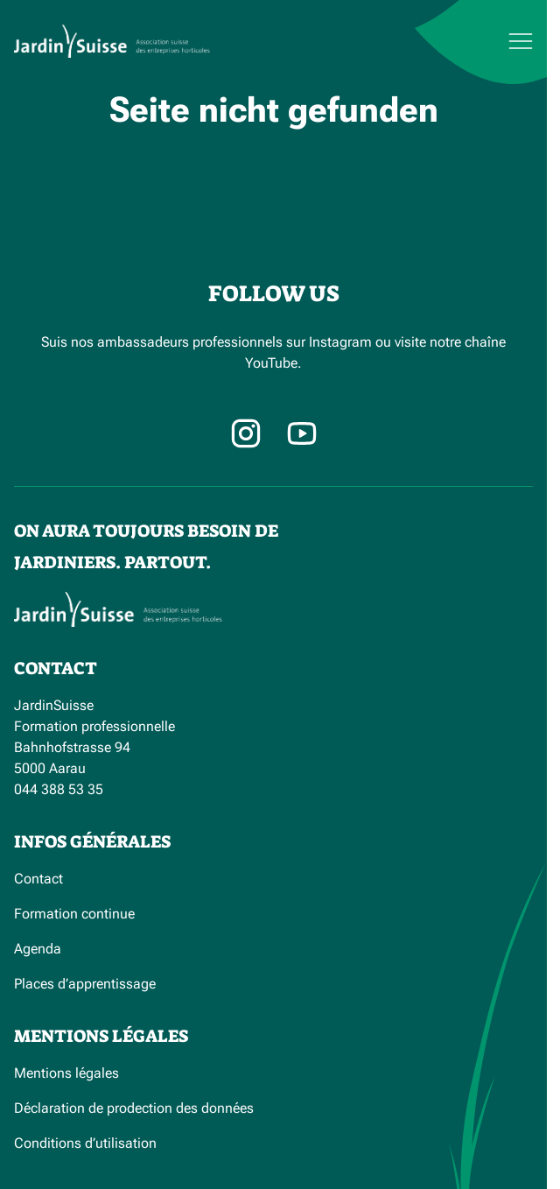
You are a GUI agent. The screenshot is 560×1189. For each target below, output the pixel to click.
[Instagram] (245, 433)
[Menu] (476, 41)
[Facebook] (301, 433)
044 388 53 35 (58, 789)
